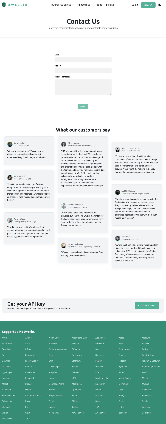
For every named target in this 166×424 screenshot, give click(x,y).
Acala (4, 338)
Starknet (6, 407)
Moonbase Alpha (56, 384)
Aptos (121, 338)
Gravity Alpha (55, 366)
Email (57, 55)
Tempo (75, 407)
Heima (75, 366)
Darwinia (6, 361)
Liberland (29, 378)
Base (121, 343)
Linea (51, 378)
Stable (145, 401)
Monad (28, 384)
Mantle (145, 378)
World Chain (54, 413)
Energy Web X (31, 361)
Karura (121, 372)
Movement (123, 384)
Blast (97, 349)
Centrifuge (30, 355)
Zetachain (146, 413)
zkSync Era (7, 418)
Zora (27, 418)
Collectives (77, 355)
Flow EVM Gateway (151, 361)
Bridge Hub (147, 349)
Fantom (98, 361)
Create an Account (147, 305)
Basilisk (145, 343)
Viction (5, 413)
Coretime (99, 355)
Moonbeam (77, 384)
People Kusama (9, 395)
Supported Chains (61, 5)
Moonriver (100, 384)
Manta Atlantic (101, 378)
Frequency (7, 366)
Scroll (51, 401)
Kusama (5, 378)
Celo (4, 355)
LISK (74, 378)
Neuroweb (6, 389)
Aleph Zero (54, 338)
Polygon (122, 395)
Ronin (27, 401)
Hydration (123, 366)
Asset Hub (7, 343)
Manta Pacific (125, 378)
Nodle (28, 389)
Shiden (75, 401)
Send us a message (63, 77)
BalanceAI (100, 343)
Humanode (100, 366)
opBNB (52, 389)
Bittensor (76, 349)
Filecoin (122, 361)
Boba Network (125, 349)
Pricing (110, 5)
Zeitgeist (123, 413)
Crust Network (148, 355)
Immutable (30, 372)
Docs (99, 5)
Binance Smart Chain (58, 349)
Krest (144, 372)
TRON (121, 407)
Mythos (145, 384)
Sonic (97, 401)
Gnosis (28, 366)
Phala (74, 395)
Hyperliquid (7, 372)
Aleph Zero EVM (79, 338)
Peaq (121, 389)
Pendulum (146, 389)
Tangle (52, 407)
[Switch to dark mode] (160, 5)
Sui (26, 407)
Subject (58, 66)
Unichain (146, 407)
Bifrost (28, 349)
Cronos (122, 355)
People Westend (56, 395)
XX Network (100, 413)
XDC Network (78, 413)
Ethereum (76, 361)
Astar (27, 343)
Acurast (28, 338)
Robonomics (7, 401)
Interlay (75, 372)
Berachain (6, 349)
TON (97, 407)
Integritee (53, 372)
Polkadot (99, 395)
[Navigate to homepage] (14, 5)
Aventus (75, 343)
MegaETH (6, 384)
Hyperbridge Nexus (151, 366)
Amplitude (100, 338)
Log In (135, 5)
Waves (28, 413)
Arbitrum (146, 338)
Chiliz (51, 355)
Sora (121, 401)
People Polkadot (33, 395)
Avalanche (53, 343)
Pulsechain (147, 395)
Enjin (51, 361)
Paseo (98, 389)
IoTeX (98, 372)
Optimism (76, 389)
